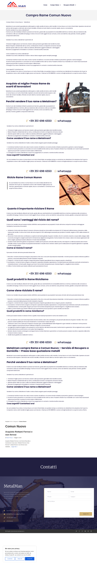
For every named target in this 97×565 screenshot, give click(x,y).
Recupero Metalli (70, 5)
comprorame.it (8, 534)
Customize (9, 558)
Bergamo (16, 452)
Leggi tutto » (14, 478)
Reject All (20, 558)
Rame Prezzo (9, 469)
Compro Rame (55, 5)
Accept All (29, 558)
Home (45, 5)
